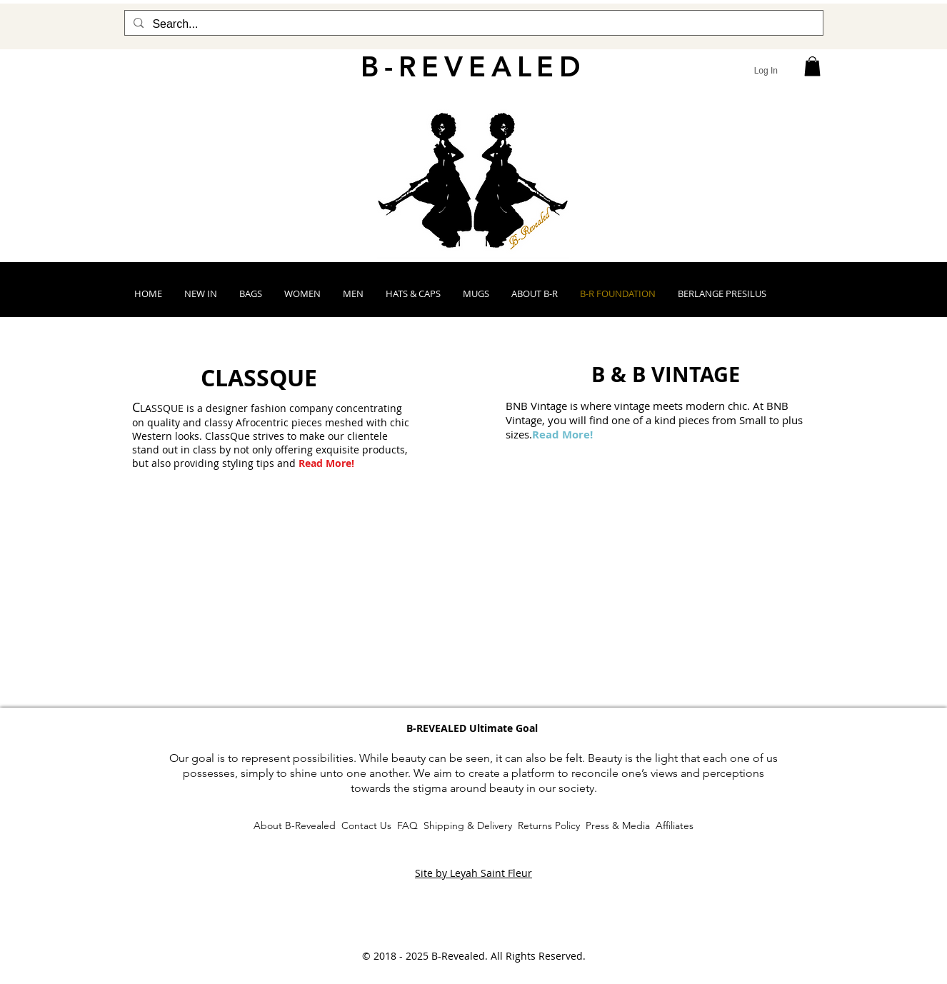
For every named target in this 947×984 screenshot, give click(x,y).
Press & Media (619, 825)
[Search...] (472, 24)
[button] (812, 66)
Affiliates (674, 825)
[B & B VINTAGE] (665, 374)
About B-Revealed (296, 825)
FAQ (407, 825)
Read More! (326, 463)
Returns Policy (549, 825)
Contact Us (366, 825)
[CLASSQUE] (258, 377)
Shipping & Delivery (466, 825)
